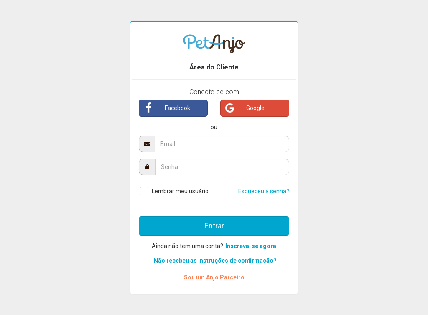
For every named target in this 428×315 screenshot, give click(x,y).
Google (243, 108)
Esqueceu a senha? (263, 191)
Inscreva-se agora (250, 246)
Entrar (214, 225)
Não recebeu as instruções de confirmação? (215, 260)
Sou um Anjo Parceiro (214, 277)
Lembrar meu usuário (180, 191)
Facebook (164, 108)
